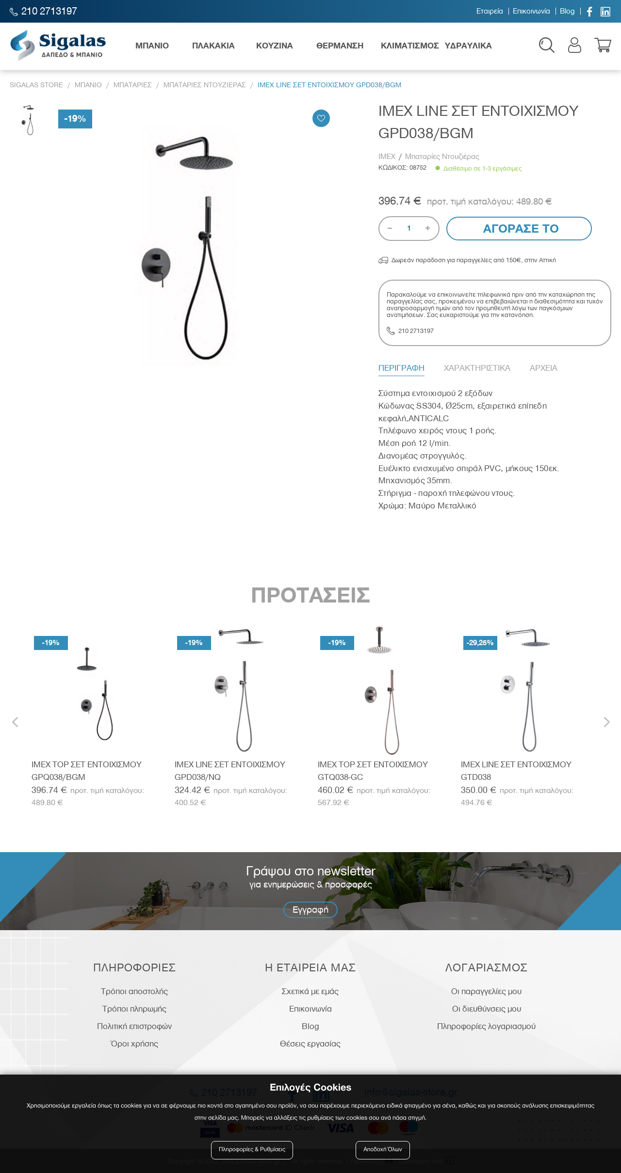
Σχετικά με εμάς (310, 991)
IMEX (387, 156)
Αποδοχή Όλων (382, 1150)
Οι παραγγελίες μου (486, 991)
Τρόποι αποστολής (134, 991)
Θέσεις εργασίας (310, 1043)
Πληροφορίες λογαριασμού (486, 1026)
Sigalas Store (36, 85)
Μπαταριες (133, 85)
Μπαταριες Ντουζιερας (204, 85)
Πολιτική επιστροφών (134, 1026)
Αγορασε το (519, 229)
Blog (567, 11)
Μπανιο (88, 85)
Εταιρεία (489, 11)
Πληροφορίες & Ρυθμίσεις (252, 1150)
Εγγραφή (310, 909)
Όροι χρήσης (134, 1043)
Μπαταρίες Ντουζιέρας (442, 156)
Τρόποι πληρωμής (134, 1009)
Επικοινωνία (531, 11)
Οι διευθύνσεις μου (486, 1009)
